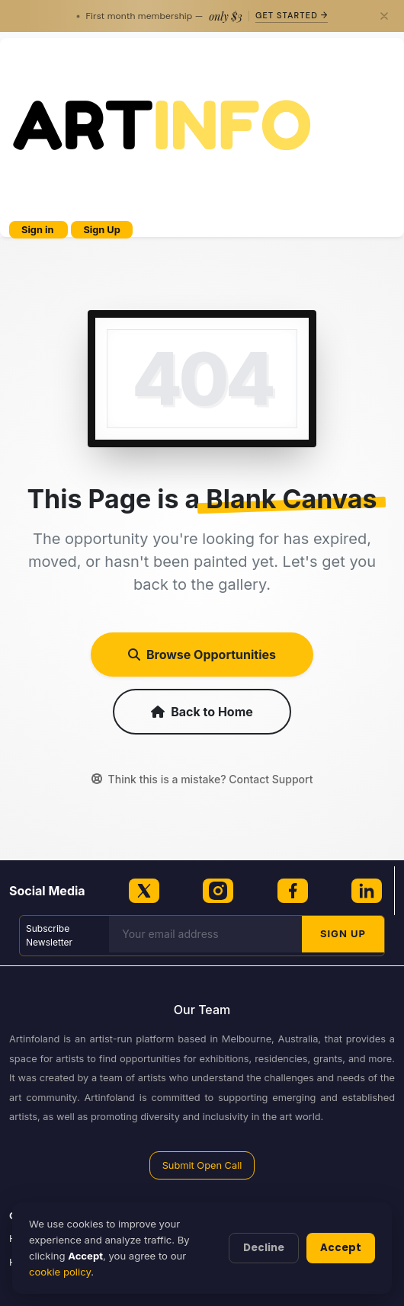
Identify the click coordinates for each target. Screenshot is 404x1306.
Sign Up (101, 229)
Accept (340, 1247)
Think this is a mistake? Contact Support (202, 779)
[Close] (384, 16)
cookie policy (60, 1272)
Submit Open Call (202, 1165)
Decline (263, 1247)
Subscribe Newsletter (49, 935)
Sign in (38, 229)
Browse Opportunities (202, 654)
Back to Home (202, 711)
